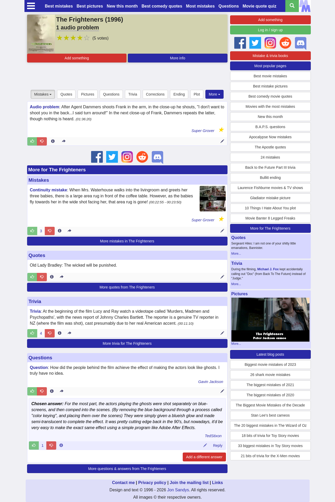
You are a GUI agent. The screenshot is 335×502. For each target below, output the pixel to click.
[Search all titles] (292, 6)
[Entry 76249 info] (52, 391)
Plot (197, 94)
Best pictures (90, 6)
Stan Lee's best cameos (270, 415)
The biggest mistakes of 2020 (270, 395)
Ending (179, 94)
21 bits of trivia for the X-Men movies (270, 456)
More (214, 94)
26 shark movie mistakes (270, 375)
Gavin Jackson (210, 382)
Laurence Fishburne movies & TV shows (270, 188)
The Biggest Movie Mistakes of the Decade (270, 405)
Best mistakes (59, 6)
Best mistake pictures (270, 86)
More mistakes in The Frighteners (127, 241)
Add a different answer (204, 457)
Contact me (123, 482)
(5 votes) (100, 38)
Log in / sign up (270, 30)
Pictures (87, 94)
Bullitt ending (270, 177)
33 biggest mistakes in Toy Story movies (270, 446)
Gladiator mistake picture (270, 198)
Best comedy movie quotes (270, 96)
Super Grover (202, 131)
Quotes (66, 94)
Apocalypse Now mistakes (270, 137)
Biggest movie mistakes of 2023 (270, 364)
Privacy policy (152, 482)
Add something (77, 58)
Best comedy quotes (162, 6)
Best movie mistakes (270, 76)
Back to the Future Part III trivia (270, 167)
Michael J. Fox (268, 269)
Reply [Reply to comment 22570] (218, 445)
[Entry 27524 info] (60, 333)
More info (177, 58)
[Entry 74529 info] (60, 231)
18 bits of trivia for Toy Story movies (270, 436)
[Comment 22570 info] (61, 445)
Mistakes (43, 94)
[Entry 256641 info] (52, 277)
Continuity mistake (48, 190)
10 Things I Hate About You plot (270, 208)
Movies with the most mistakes (270, 106)
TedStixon (213, 436)
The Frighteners (79, 19)
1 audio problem (77, 27)
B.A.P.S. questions (270, 127)
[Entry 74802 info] (53, 141)
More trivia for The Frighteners (127, 343)
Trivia (132, 94)
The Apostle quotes (270, 147)
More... (236, 253)
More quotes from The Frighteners (127, 287)
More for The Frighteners (57, 169)
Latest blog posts (270, 354)
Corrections (155, 94)
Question (39, 367)
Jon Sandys (178, 490)
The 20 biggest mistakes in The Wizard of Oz (270, 425)
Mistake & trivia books (270, 56)
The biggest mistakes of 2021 (270, 385)
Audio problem (44, 107)
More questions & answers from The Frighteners (127, 469)
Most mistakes (200, 6)
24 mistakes (270, 157)
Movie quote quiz (259, 6)
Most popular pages (270, 66)
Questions (228, 6)
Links (217, 482)
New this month (122, 6)
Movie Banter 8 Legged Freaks (270, 218)
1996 (114, 19)
